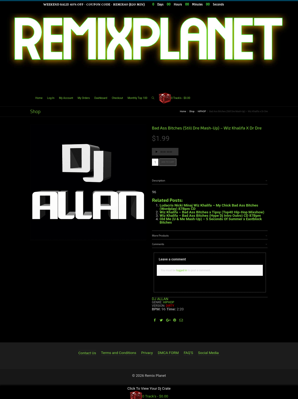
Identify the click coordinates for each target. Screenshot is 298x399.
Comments (158, 244)
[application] (165, 151)
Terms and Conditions (118, 353)
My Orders (84, 97)
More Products (160, 235)
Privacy (147, 353)
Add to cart (167, 162)
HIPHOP (202, 111)
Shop (191, 111)
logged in (181, 270)
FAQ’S (188, 353)
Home (39, 97)
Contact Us (87, 353)
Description (158, 180)
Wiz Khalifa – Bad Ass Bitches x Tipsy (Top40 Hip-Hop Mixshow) (212, 212)
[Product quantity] (155, 162)
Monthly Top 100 (137, 97)
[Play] (157, 152)
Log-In (51, 97)
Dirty (170, 306)
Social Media (208, 353)
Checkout (117, 97)
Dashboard (100, 97)
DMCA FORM (168, 353)
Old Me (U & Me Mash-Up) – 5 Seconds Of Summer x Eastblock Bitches (211, 221)
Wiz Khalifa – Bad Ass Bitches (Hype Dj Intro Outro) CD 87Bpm (210, 215)
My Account (66, 97)
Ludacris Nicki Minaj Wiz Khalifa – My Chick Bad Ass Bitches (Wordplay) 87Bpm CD (209, 207)
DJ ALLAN (160, 299)
